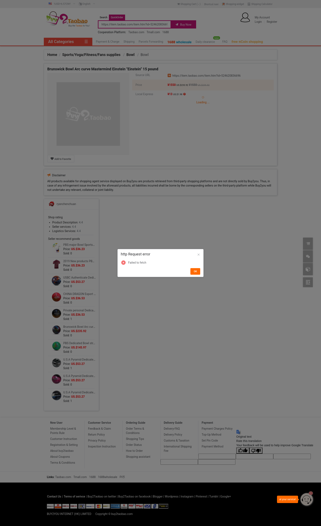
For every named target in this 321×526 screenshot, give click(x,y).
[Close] (198, 254)
